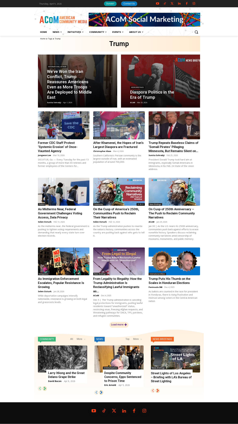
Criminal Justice (110, 368)
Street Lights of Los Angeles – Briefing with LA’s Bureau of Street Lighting (171, 377)
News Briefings (137, 87)
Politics (152, 138)
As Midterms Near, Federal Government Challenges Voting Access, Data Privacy (60, 213)
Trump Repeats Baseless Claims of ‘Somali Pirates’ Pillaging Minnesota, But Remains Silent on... (174, 147)
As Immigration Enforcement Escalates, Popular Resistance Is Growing (61, 283)
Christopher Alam (102, 155)
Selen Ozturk (44, 221)
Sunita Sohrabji (157, 155)
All (71, 339)
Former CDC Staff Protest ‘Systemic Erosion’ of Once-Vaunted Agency (58, 147)
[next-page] (45, 388)
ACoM (151, 221)
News (99, 339)
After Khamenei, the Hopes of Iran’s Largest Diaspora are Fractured (114, 147)
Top (127, 339)
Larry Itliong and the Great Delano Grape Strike (66, 375)
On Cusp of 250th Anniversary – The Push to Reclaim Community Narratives (172, 213)
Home (43, 38)
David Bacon (54, 381)
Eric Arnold (110, 385)
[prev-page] (40, 388)
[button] (196, 32)
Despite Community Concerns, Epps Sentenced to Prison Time (122, 377)
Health (41, 138)
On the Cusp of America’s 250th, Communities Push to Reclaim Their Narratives (116, 213)
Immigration (43, 274)
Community (98, 204)
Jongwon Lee (44, 155)
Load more (119, 324)
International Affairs (57, 67)
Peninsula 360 (155, 287)
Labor (49, 368)
